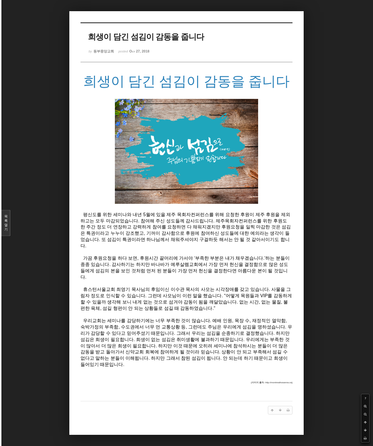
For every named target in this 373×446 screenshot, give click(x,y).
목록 (6, 223)
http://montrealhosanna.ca (278, 382)
